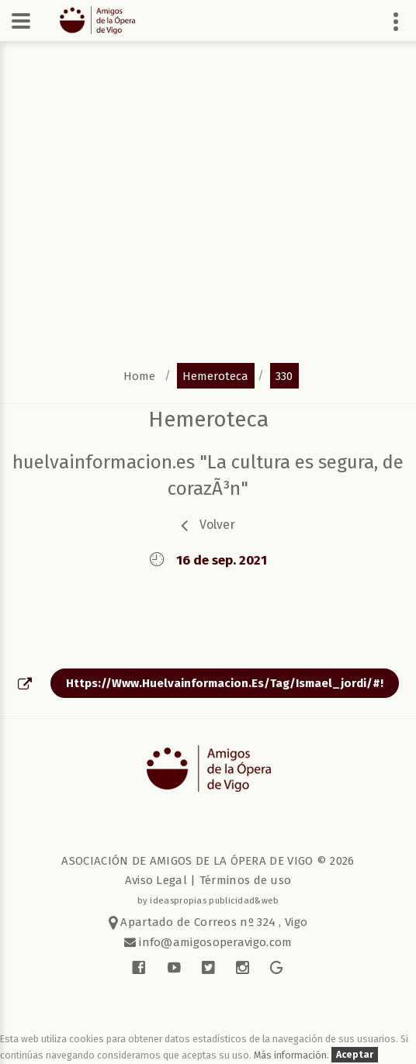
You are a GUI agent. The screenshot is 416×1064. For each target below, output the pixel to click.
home (139, 375)
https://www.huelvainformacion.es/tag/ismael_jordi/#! (224, 683)
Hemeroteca (208, 419)
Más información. (292, 1055)
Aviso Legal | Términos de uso (208, 880)
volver (217, 524)
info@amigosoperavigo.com (214, 942)
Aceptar (354, 1055)
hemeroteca (215, 375)
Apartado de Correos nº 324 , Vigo (208, 922)
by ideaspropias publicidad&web (208, 900)
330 (284, 375)
